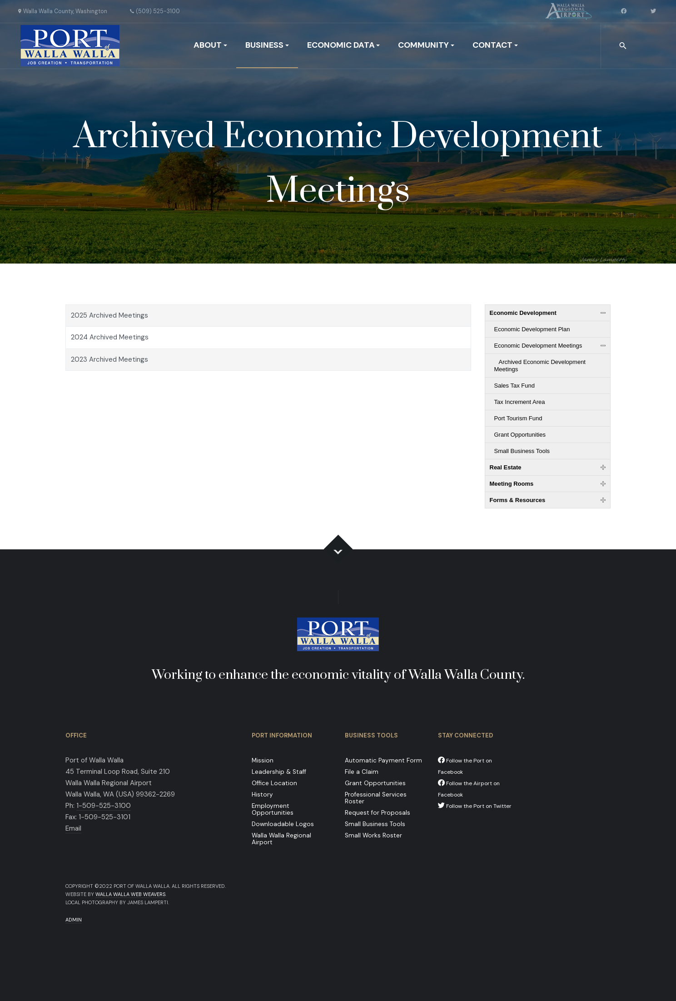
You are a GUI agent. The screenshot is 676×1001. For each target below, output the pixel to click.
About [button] (210, 45)
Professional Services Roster (376, 798)
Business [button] (267, 45)
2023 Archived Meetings (109, 359)
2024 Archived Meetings (110, 337)
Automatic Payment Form (383, 760)
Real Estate (506, 467)
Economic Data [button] (343, 45)
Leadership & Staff (279, 772)
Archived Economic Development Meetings (540, 366)
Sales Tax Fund (514, 385)
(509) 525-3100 (158, 11)
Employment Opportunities (272, 809)
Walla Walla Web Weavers (130, 894)
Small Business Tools (522, 451)
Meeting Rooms (512, 483)
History (262, 794)
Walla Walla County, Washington (65, 11)
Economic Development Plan (532, 329)
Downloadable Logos (283, 824)
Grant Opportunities (520, 434)
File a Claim (361, 772)
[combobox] (623, 46)
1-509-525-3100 (103, 805)
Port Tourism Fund (518, 418)
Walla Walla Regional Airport (281, 839)
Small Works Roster (373, 835)
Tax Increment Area (519, 401)
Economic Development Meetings (538, 345)
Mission (262, 760)
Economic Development (523, 312)
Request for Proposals (377, 813)
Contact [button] (495, 45)
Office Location (274, 783)
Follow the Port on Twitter (475, 806)
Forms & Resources (518, 500)
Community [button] (426, 45)
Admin (73, 919)
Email (73, 828)
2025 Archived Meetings (109, 315)
